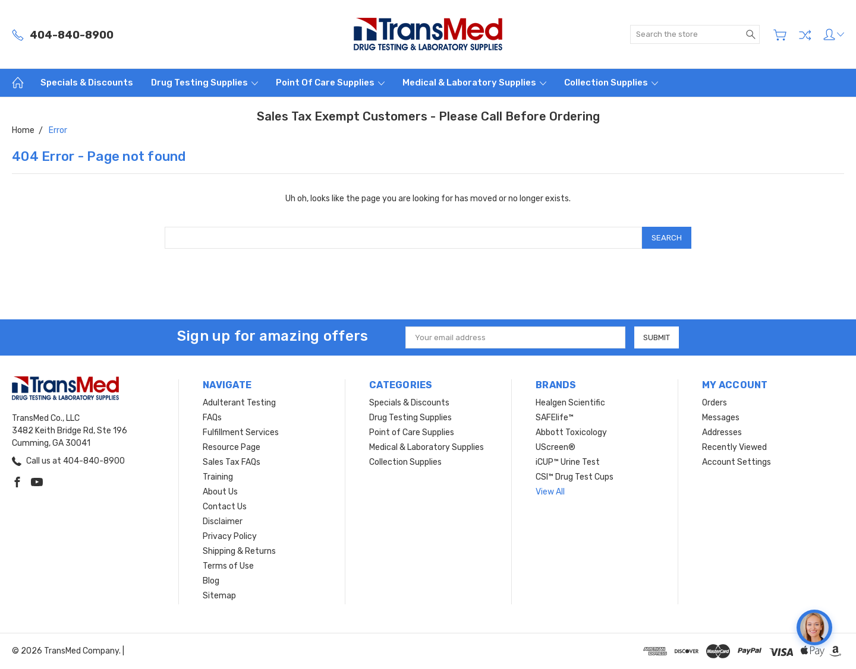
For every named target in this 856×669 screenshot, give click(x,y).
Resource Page (231, 447)
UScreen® (555, 447)
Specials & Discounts (86, 82)
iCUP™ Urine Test (568, 462)
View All (550, 492)
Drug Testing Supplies (204, 82)
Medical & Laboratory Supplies (474, 82)
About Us (220, 492)
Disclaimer (223, 521)
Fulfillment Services (241, 432)
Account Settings (736, 462)
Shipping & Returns (239, 551)
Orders (714, 403)
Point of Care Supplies (330, 82)
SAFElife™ (555, 418)
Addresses (722, 432)
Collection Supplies (611, 82)
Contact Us (225, 507)
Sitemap (219, 596)
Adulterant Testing (239, 403)
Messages (720, 418)
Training (218, 477)
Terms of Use (228, 566)
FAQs (212, 418)
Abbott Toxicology (571, 432)
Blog (211, 581)
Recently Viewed (734, 447)
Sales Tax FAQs (231, 462)
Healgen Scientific (570, 403)
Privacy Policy (230, 536)
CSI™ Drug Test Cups (574, 477)
